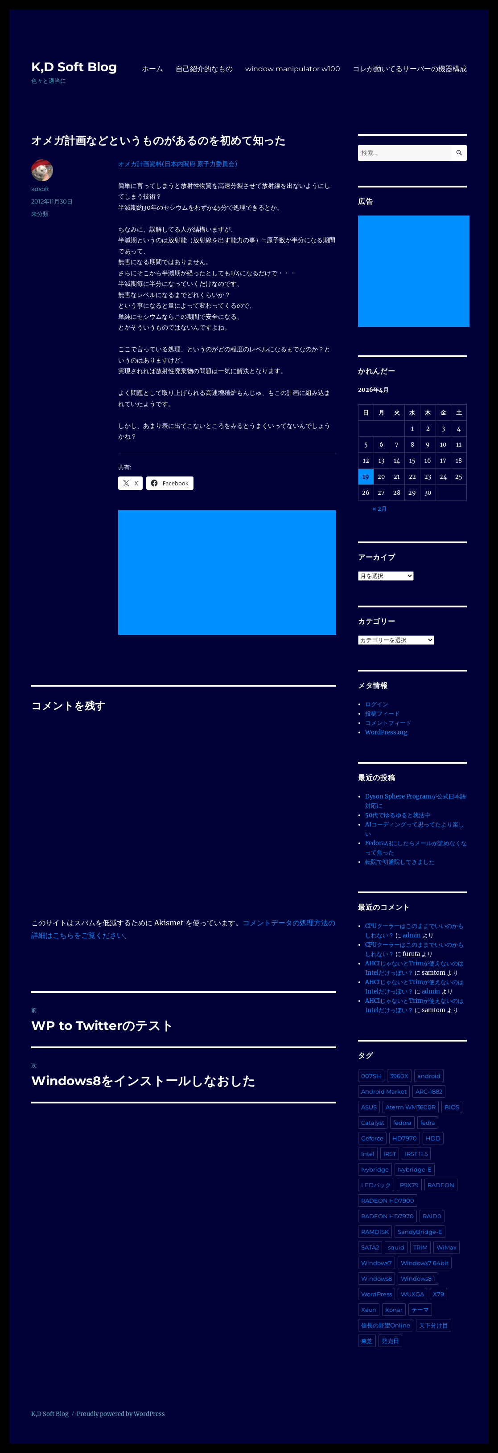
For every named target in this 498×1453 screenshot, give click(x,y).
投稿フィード (382, 713)
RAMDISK (375, 1231)
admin (412, 935)
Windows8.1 (418, 1278)
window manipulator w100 (292, 69)
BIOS (451, 1107)
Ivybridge (375, 1169)
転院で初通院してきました (400, 862)
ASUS (369, 1107)
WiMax (446, 1247)
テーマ (420, 1309)
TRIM (420, 1247)
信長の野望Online (385, 1325)
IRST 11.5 (416, 1153)
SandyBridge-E (420, 1231)
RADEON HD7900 (387, 1200)
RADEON (441, 1184)
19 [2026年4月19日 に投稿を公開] (365, 476)
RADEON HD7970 (387, 1216)
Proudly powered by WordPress (121, 1414)
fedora (402, 1122)
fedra (427, 1122)
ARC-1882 (429, 1091)
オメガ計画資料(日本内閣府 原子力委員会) (177, 164)
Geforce (372, 1138)
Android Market (384, 1091)
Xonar (394, 1309)
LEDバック (376, 1184)
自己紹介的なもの (204, 69)
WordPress (376, 1294)
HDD (433, 1138)
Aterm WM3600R (411, 1107)
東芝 (367, 1340)
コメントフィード (388, 723)
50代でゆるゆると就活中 (397, 815)
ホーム (152, 69)
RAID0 (432, 1216)
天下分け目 (433, 1325)
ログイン (376, 704)
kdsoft (40, 188)
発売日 (390, 1340)
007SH (371, 1075)
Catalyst (372, 1122)
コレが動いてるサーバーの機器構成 (410, 69)
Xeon (368, 1309)
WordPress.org (386, 732)
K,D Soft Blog (74, 66)
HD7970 (404, 1138)
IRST (389, 1153)
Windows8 (376, 1278)
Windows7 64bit (425, 1262)
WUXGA (412, 1294)
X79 (438, 1294)
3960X (399, 1075)
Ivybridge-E (415, 1169)
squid (396, 1247)
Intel (368, 1153)
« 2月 (379, 509)
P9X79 (409, 1184)
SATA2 (370, 1247)
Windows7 (376, 1262)
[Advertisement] (229, 573)
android (428, 1075)
